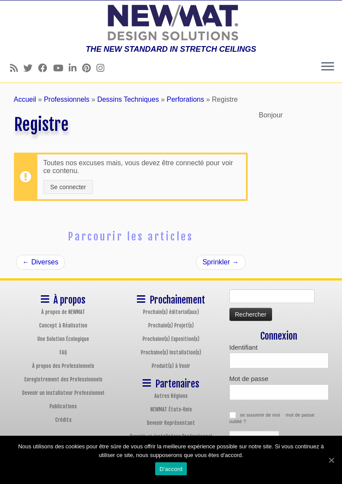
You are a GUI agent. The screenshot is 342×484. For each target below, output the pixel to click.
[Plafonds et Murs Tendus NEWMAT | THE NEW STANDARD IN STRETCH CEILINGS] (171, 22)
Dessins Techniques (128, 99)
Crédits (63, 420)
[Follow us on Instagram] (103, 68)
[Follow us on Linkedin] (75, 68)
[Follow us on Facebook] (45, 68)
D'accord (171, 469)
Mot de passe (249, 378)
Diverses (41, 262)
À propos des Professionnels (63, 366)
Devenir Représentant (171, 423)
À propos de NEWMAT (63, 312)
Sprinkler (221, 262)
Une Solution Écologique (63, 339)
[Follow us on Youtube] (61, 68)
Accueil (25, 99)
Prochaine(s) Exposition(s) (171, 339)
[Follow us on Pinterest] (89, 68)
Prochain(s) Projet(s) (171, 325)
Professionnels (67, 99)
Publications (63, 406)
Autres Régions (171, 396)
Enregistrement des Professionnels (63, 379)
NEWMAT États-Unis (171, 409)
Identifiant (243, 347)
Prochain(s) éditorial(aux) (171, 312)
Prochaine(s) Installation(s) (171, 352)
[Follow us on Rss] (16, 68)
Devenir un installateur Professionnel (63, 393)
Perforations (185, 99)
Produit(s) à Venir (171, 366)
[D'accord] (331, 460)
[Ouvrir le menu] (327, 66)
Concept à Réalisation (63, 325)
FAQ (63, 352)
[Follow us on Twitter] (30, 68)
